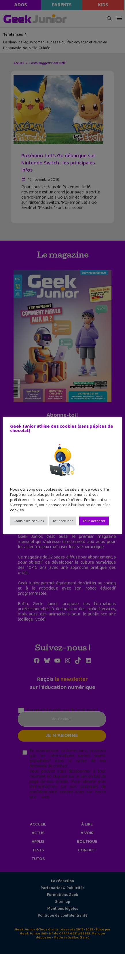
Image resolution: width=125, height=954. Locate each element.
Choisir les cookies (29, 521)
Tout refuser (62, 521)
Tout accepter (94, 521)
